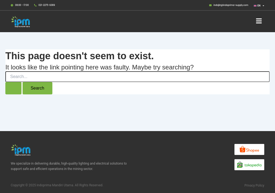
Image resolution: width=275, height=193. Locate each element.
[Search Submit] (13, 88)
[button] (258, 22)
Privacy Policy (254, 185)
